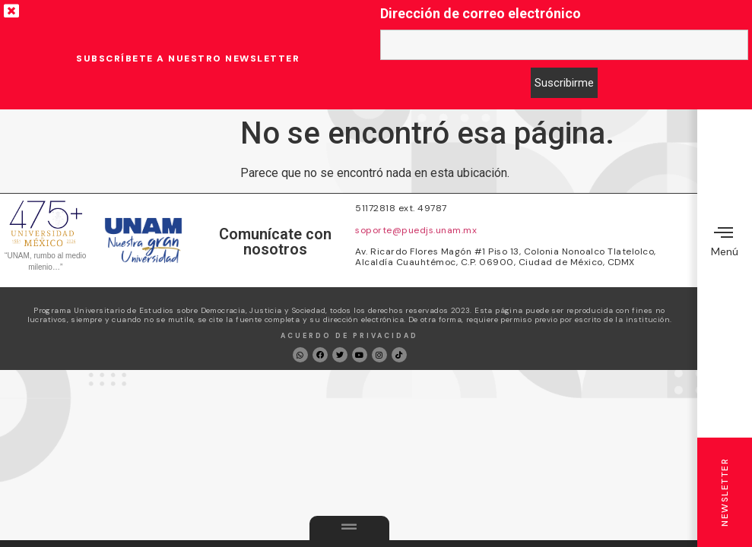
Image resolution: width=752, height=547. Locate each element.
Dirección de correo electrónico (480, 13)
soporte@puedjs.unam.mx (416, 230)
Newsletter (725, 492)
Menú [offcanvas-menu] (724, 240)
